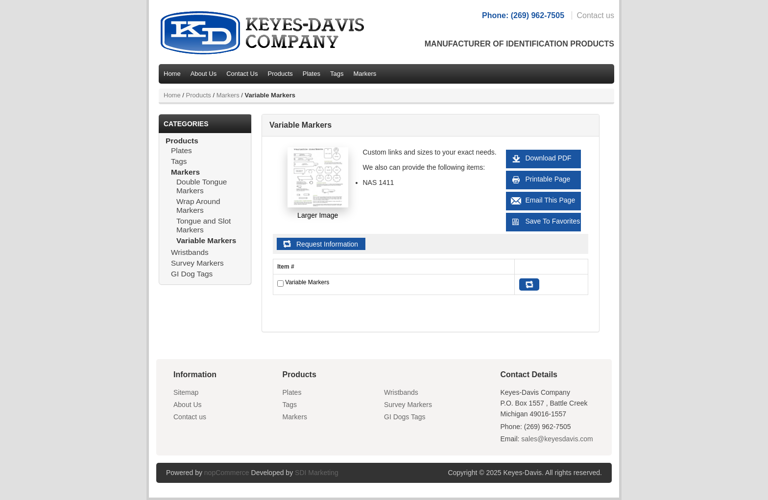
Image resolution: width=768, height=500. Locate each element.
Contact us (595, 15)
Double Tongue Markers (201, 186)
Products (279, 73)
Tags (336, 73)
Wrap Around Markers (198, 205)
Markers (364, 73)
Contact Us (242, 73)
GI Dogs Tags (405, 417)
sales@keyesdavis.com (557, 439)
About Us (203, 73)
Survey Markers (197, 263)
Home (172, 73)
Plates (311, 73)
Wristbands (190, 252)
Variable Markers (206, 240)
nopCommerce (226, 473)
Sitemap (185, 392)
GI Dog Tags (192, 274)
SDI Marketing (316, 473)
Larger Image (317, 215)
